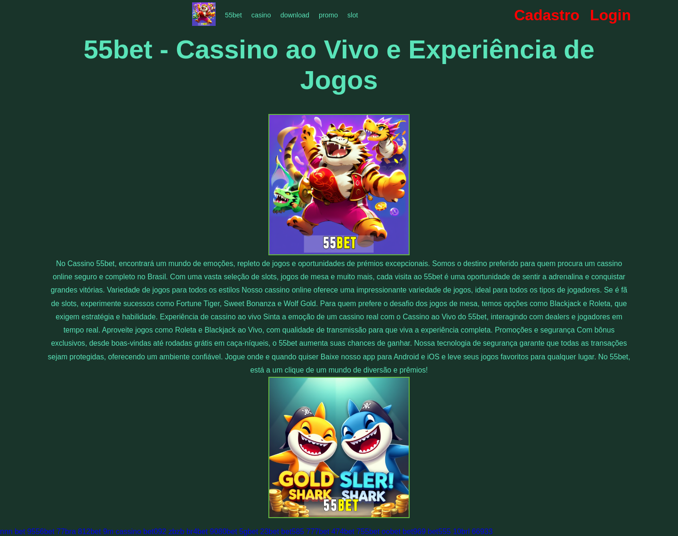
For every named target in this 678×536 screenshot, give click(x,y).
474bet (343, 532)
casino (261, 15)
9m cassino (122, 532)
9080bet (223, 532)
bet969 (414, 532)
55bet (233, 15)
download (294, 15)
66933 (482, 532)
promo (328, 15)
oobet (391, 532)
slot (352, 15)
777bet (317, 532)
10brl (461, 532)
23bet (269, 532)
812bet (89, 532)
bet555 (439, 532)
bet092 (154, 532)
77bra (66, 532)
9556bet (41, 532)
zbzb (177, 532)
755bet (367, 532)
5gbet (248, 532)
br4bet (197, 532)
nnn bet (12, 532)
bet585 (292, 532)
